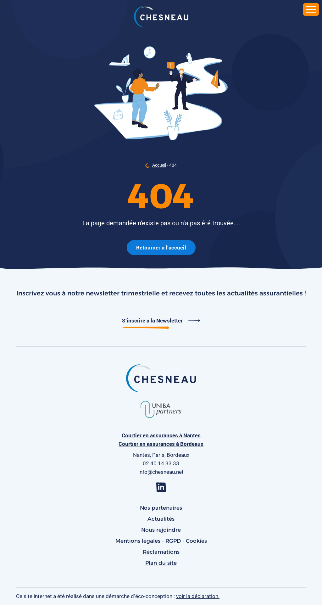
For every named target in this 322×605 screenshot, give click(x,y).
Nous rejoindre (161, 530)
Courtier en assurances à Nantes (161, 435)
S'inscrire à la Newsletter (161, 320)
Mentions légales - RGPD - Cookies (161, 541)
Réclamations (161, 552)
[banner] (161, 17)
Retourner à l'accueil (161, 247)
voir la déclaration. (197, 596)
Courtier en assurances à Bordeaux (161, 443)
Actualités (161, 519)
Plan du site (161, 563)
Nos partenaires (161, 508)
